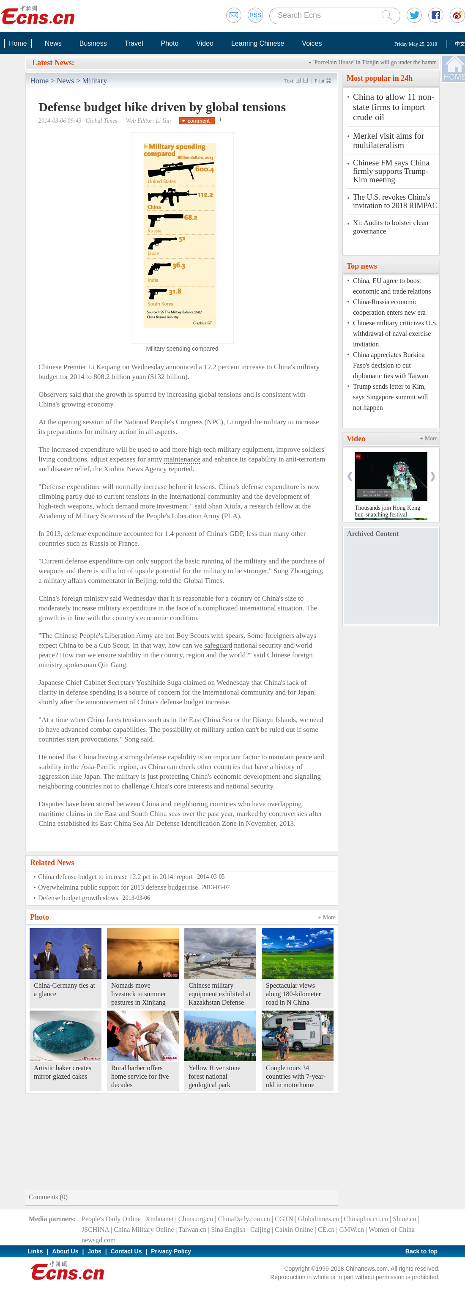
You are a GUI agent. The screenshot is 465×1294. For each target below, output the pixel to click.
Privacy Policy (171, 1251)
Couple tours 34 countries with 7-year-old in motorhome (296, 1076)
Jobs (94, 1251)
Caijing (260, 1229)
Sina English (228, 1229)
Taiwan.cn (192, 1229)
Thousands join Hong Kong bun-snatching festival (387, 511)
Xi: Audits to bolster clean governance (390, 227)
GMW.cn (351, 1229)
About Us (65, 1251)
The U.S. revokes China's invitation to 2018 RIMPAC (395, 201)
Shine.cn (404, 1219)
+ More (327, 917)
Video (204, 43)
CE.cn (326, 1229)
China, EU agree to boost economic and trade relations (392, 286)
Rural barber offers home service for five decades (140, 1076)
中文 (460, 44)
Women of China (392, 1229)
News (53, 43)
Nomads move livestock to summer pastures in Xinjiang (138, 994)
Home (18, 43)
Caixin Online (294, 1229)
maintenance (182, 459)
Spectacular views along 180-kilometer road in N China (293, 994)
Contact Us (126, 1251)
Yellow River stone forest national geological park (215, 1076)
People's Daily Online (111, 1219)
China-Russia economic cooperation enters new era (389, 307)
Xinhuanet (159, 1219)
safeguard (218, 645)
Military (94, 81)
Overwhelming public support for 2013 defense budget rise (118, 887)
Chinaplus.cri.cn (366, 1219)
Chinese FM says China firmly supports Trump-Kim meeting (391, 171)
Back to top (421, 1251)
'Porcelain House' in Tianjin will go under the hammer (379, 62)
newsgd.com (98, 1240)
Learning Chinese (257, 43)
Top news (362, 266)
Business (93, 43)
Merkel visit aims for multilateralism (388, 140)
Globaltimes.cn (318, 1219)
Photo (169, 43)
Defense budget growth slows (78, 897)
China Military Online (144, 1229)
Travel (134, 43)
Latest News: (53, 62)
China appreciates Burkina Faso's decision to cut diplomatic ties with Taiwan (390, 365)
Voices (312, 43)
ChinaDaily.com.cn (244, 1219)
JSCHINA (95, 1229)
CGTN (284, 1219)
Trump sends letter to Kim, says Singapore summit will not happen (390, 397)
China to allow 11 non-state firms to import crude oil (394, 107)
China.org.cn (195, 1219)
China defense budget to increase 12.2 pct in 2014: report (115, 876)
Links (35, 1251)
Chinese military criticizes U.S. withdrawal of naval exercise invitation (395, 333)
